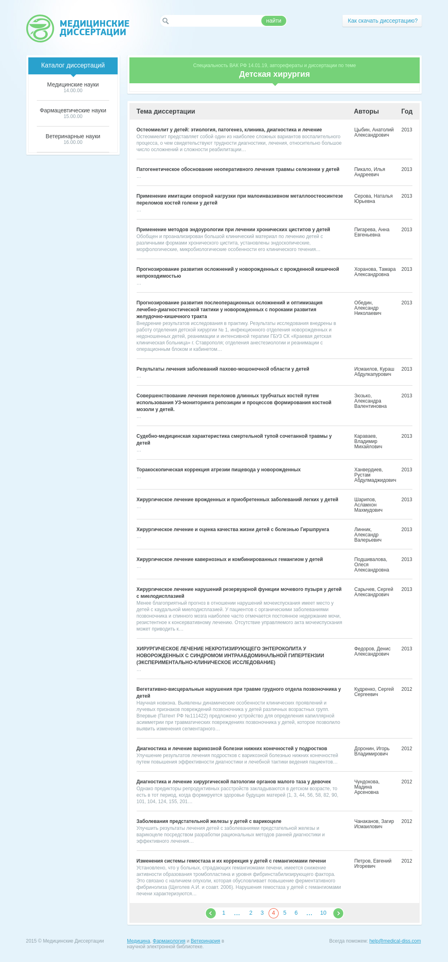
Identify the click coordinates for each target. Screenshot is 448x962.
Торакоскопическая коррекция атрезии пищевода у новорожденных (219, 470)
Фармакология (169, 941)
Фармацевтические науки (73, 110)
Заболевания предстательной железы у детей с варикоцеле (209, 821)
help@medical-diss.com (395, 941)
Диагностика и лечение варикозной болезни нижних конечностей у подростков (232, 748)
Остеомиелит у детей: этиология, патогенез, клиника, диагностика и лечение (229, 130)
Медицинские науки (73, 84)
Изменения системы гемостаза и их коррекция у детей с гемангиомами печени (231, 861)
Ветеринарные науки (73, 136)
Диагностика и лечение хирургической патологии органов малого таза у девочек (234, 782)
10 (323, 912)
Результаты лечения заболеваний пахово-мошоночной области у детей (223, 369)
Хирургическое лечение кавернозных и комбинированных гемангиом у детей (230, 559)
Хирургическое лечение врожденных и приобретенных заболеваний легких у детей (237, 499)
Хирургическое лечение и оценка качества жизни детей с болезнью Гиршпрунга (233, 529)
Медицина (138, 941)
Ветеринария (205, 941)
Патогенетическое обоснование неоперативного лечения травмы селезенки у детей (238, 169)
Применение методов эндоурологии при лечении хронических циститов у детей (233, 229)
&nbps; (211, 913)
